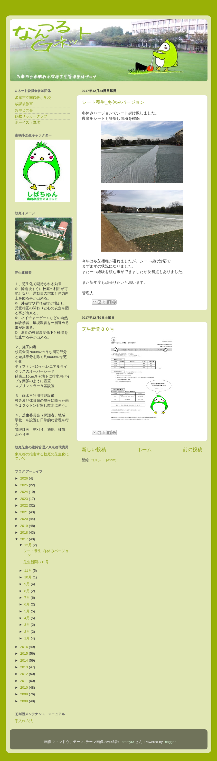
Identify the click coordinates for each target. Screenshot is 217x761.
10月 (28, 577)
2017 (24, 539)
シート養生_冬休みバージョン (113, 102)
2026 (24, 478)
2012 (24, 674)
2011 (24, 681)
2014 (24, 660)
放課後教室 (24, 104)
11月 (28, 570)
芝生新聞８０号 (98, 329)
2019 (24, 526)
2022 (24, 505)
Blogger (170, 742)
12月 (28, 545)
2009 (24, 694)
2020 (24, 519)
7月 (27, 598)
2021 (24, 512)
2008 (24, 701)
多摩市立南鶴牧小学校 (33, 98)
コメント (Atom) (103, 460)
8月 (27, 591)
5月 (27, 611)
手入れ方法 (24, 721)
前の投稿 (192, 449)
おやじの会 (24, 110)
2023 (24, 499)
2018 (24, 532)
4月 (27, 618)
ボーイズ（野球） (29, 122)
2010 (24, 687)
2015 (24, 653)
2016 (24, 647)
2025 (24, 485)
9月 (27, 584)
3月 (27, 625)
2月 (27, 632)
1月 (27, 638)
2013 (24, 667)
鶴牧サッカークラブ (31, 116)
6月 (27, 604)
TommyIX (127, 742)
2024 (24, 492)
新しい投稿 (94, 449)
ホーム (144, 449)
